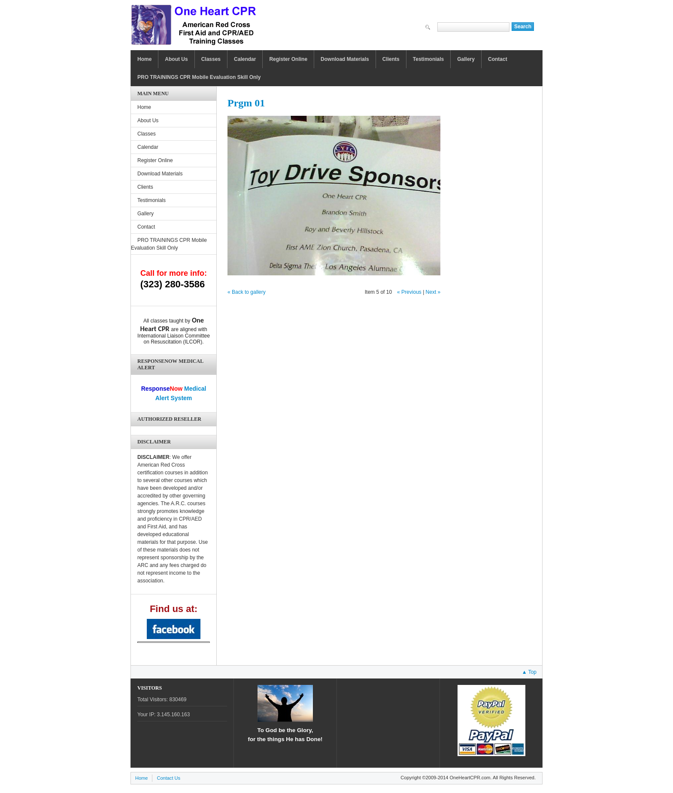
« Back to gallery (246, 292)
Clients (391, 59)
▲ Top (529, 672)
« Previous (409, 292)
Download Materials (345, 59)
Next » (433, 292)
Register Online (288, 59)
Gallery (466, 59)
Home (144, 59)
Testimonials (428, 59)
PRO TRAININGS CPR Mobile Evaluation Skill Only (199, 77)
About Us (176, 59)
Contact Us (168, 778)
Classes (211, 59)
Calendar (245, 59)
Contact (497, 59)
